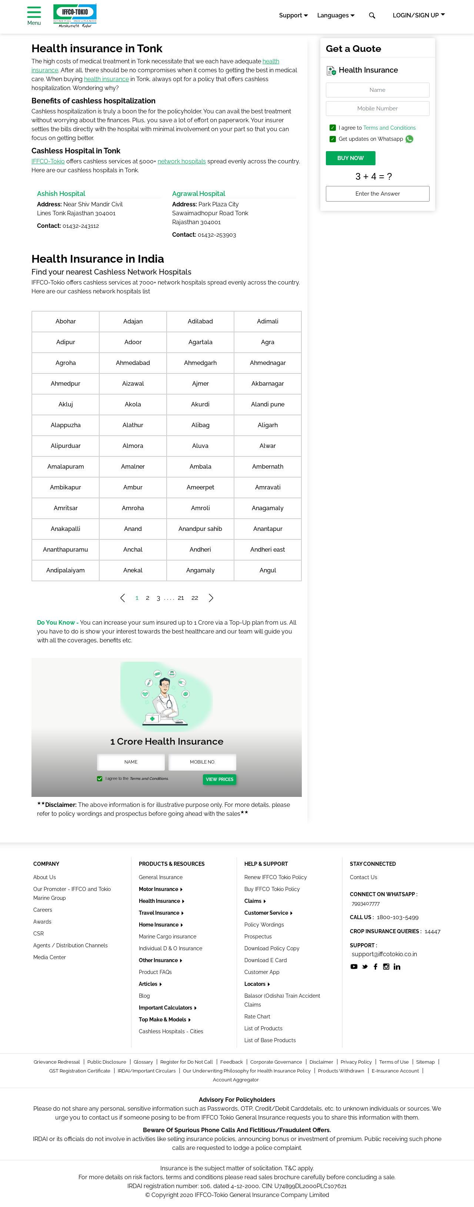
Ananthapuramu (65, 549)
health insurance (106, 79)
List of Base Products (270, 1040)
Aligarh (268, 425)
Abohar (66, 321)
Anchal (133, 549)
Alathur (133, 425)
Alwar (268, 445)
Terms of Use (394, 1062)
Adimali (267, 321)
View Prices (219, 779)
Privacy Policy (357, 1062)
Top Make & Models (163, 1020)
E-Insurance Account (396, 1071)
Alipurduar (66, 445)
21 (181, 597)
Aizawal (133, 383)
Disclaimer (322, 1062)
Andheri (200, 549)
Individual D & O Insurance (170, 948)
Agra (267, 342)
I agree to (377, 128)
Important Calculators (166, 1008)
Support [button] (290, 15)
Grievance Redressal (57, 1062)
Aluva (200, 445)
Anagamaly (268, 508)
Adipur (65, 342)
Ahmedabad (133, 362)
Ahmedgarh (200, 362)
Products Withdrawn (341, 1071)
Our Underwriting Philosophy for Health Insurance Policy (247, 1071)
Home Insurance (159, 925)
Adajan (133, 321)
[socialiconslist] (354, 966)
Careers (42, 910)
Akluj (66, 404)
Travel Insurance (159, 913)
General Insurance (161, 877)
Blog (144, 996)
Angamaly (200, 570)
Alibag (200, 425)
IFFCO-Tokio (48, 161)
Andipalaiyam (65, 570)
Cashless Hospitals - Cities (171, 1031)
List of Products (263, 1028)
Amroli (200, 508)
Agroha (66, 362)
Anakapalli (65, 528)
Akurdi (200, 404)
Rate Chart (257, 1017)
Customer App (262, 972)
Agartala (200, 342)
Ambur (133, 487)
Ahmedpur (65, 383)
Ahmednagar (268, 362)
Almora (133, 445)
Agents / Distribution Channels (70, 945)
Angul (268, 570)
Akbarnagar (267, 383)
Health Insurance (160, 901)
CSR (38, 934)
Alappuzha (66, 425)
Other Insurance (159, 960)
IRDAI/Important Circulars (147, 1071)
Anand (133, 528)
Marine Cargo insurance (167, 937)
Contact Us (363, 877)
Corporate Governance (276, 1062)
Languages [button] (333, 15)
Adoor (133, 342)
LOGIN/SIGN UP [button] (416, 15)
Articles (148, 984)
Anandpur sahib (200, 528)
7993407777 (366, 903)
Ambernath (267, 466)
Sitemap (426, 1062)
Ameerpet (200, 487)
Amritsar (66, 508)
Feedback (232, 1062)
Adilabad (200, 321)
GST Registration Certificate (80, 1071)
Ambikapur (65, 487)
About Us (44, 877)
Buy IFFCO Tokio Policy (272, 889)
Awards (42, 922)
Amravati (268, 487)
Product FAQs (155, 972)
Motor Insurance (159, 889)
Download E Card (265, 960)
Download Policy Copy (272, 948)
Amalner (133, 466)
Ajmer (200, 383)
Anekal (133, 570)
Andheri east (267, 549)
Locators (255, 984)
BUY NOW (350, 158)
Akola (133, 404)
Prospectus (258, 937)
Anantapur (268, 528)
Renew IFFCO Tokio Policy (275, 877)
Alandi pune (267, 404)
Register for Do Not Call (187, 1062)
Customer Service (266, 913)
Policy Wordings (264, 925)
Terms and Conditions (389, 128)
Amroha (133, 508)
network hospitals (182, 161)
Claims (253, 901)
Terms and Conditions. (149, 779)
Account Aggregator (236, 1080)
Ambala (200, 466)
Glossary (144, 1062)
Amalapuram (65, 466)
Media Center (49, 957)
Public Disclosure (107, 1062)
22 (194, 597)
